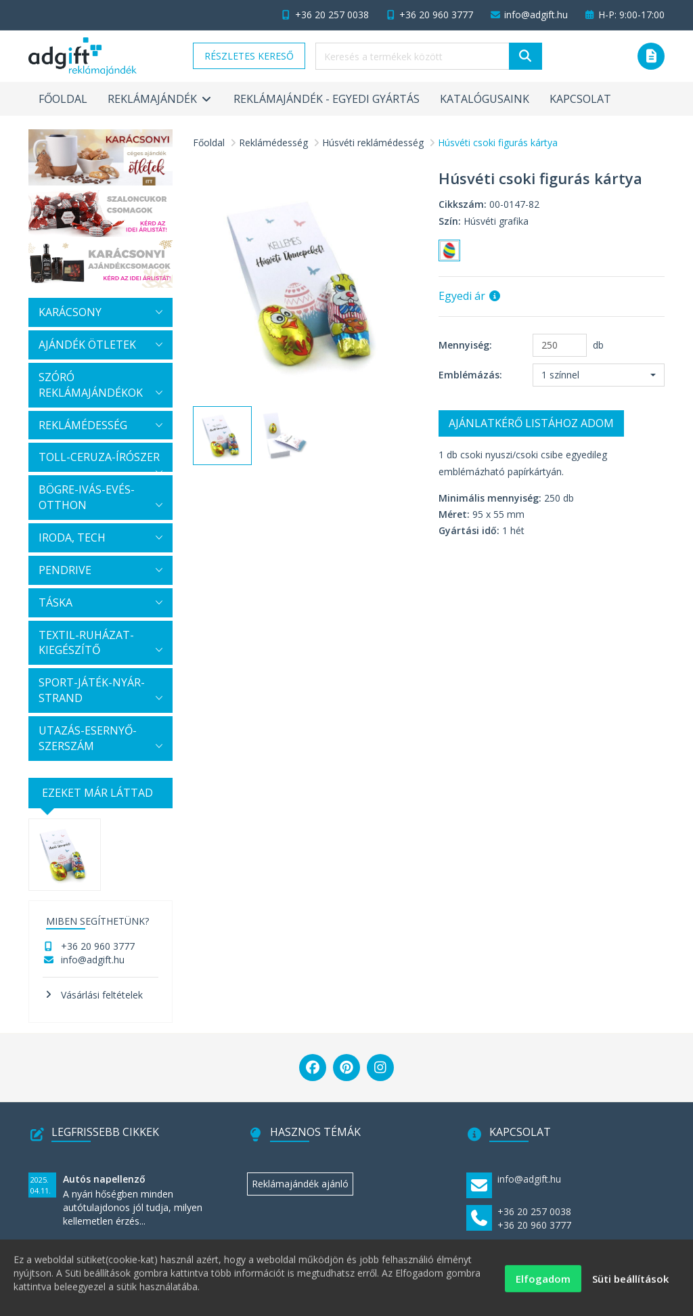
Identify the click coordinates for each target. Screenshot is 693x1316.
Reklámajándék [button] (160, 98)
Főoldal (63, 98)
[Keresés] (525, 56)
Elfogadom (543, 1285)
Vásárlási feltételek (102, 994)
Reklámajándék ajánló (300, 1183)
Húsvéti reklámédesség (373, 142)
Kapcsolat (580, 98)
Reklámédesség (273, 142)
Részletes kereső (249, 55)
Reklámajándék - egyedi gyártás (326, 98)
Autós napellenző (104, 1179)
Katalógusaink (484, 98)
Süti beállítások (630, 1285)
